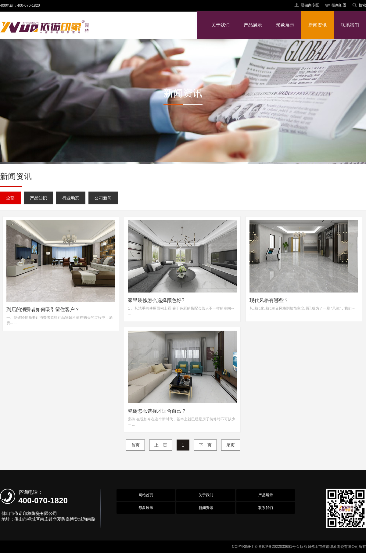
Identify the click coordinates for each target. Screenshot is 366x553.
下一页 (205, 445)
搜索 (362, 5)
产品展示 (253, 24)
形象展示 (285, 24)
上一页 (160, 445)
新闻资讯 (317, 24)
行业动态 (70, 198)
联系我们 (350, 24)
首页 (135, 445)
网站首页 (188, 24)
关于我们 (220, 24)
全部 (10, 198)
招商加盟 (339, 5)
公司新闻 (103, 198)
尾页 (230, 445)
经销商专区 (310, 5)
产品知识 (38, 198)
